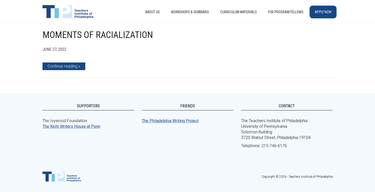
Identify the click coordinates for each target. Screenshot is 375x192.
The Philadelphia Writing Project (170, 120)
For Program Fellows (285, 12)
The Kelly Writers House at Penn (71, 126)
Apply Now (323, 12)
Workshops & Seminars (190, 12)
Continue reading (62, 66)
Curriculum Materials (238, 12)
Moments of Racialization (98, 35)
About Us (152, 12)
